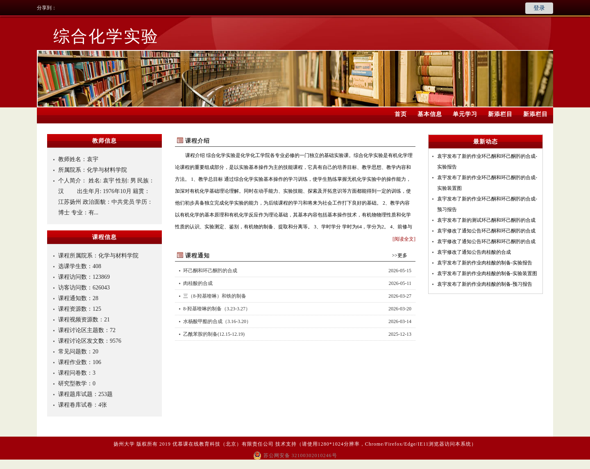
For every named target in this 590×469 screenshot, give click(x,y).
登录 (539, 8)
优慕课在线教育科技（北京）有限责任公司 (223, 444)
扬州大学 (124, 444)
